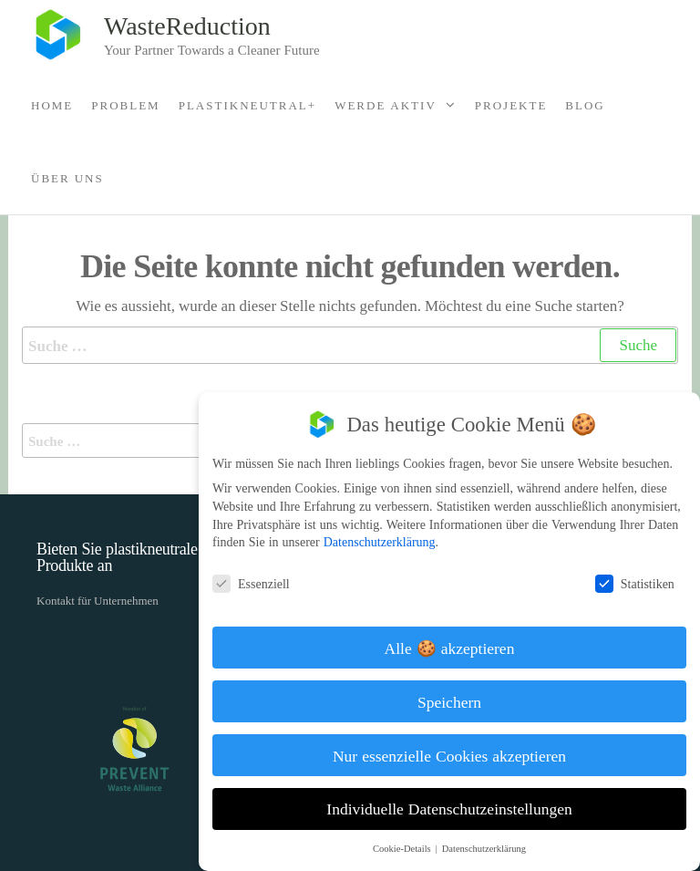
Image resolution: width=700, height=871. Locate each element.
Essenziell (257, 583)
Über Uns (67, 178)
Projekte (511, 105)
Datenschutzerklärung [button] (490, 848)
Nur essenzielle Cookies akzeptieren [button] (455, 755)
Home (52, 105)
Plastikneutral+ (247, 105)
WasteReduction (187, 24)
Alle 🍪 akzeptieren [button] (456, 647)
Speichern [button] (456, 701)
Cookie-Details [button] (409, 848)
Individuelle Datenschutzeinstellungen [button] (456, 808)
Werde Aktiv (386, 105)
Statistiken (641, 583)
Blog (584, 105)
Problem (125, 105)
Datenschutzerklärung (386, 541)
